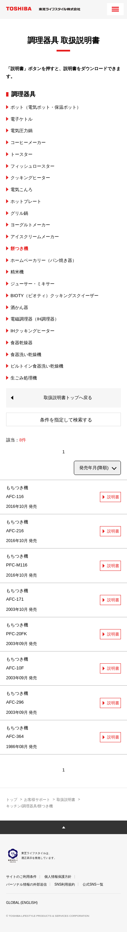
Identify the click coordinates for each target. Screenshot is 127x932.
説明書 (113, 497)
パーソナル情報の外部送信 (26, 884)
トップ (11, 800)
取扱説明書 (66, 800)
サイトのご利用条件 (21, 876)
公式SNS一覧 (93, 884)
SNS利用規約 (65, 884)
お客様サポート (37, 800)
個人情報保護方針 (57, 876)
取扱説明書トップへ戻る (68, 397)
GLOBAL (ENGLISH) (22, 903)
